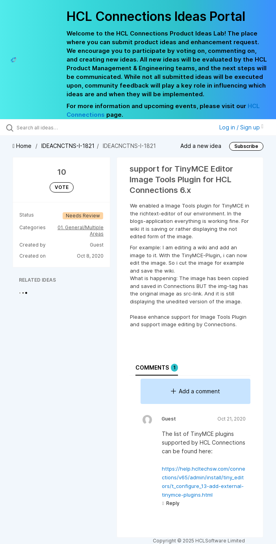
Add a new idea (200, 145)
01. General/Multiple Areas (80, 230)
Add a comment (195, 391)
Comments (156, 368)
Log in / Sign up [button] (241, 127)
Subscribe (246, 146)
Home (23, 145)
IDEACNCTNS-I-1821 (67, 145)
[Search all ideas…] (53, 127)
